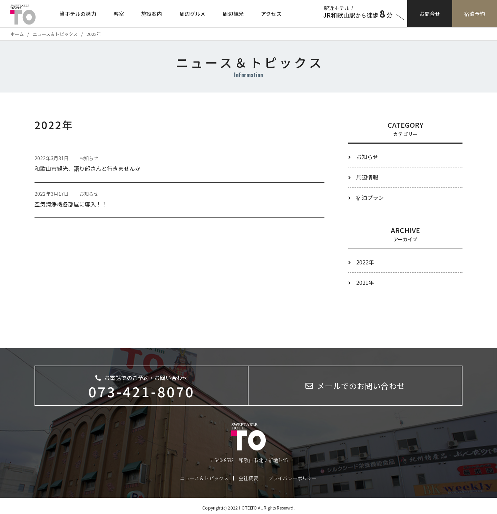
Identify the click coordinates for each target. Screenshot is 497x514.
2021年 (365, 282)
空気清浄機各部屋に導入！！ (71, 204)
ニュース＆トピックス (204, 478)
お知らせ (367, 157)
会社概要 (248, 478)
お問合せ (429, 13)
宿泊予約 (474, 13)
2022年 (365, 262)
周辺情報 (367, 177)
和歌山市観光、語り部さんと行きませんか (87, 168)
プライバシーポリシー (292, 478)
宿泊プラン (370, 197)
